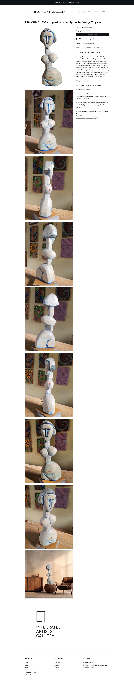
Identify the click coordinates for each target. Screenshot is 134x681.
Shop (78, 12)
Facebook (57, 663)
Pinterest (56, 667)
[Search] (108, 12)
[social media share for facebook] (77, 39)
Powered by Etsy (88, 667)
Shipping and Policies (31, 672)
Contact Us (28, 674)
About (89, 12)
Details (78, 43)
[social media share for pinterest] (83, 39)
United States (87, 31)
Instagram (57, 665)
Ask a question (90, 39)
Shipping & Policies (88, 43)
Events (96, 12)
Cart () (102, 12)
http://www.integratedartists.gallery (86, 118)
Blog (83, 12)
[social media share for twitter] (80, 39)
